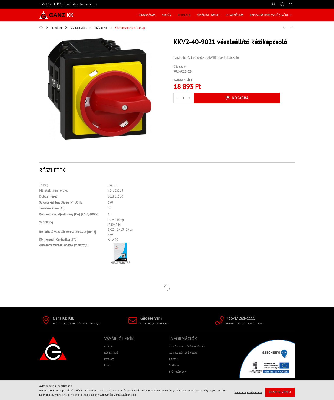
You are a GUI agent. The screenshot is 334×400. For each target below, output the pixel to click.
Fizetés (173, 359)
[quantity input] (183, 98)
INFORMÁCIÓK (234, 15)
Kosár (107, 365)
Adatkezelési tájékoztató (183, 352)
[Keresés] (282, 4)
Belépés (109, 346)
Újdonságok (147, 15)
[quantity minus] (177, 98)
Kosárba (240, 98)
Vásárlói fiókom (208, 15)
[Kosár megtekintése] (290, 4)
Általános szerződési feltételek (187, 346)
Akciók (166, 15)
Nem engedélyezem (248, 392)
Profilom (109, 359)
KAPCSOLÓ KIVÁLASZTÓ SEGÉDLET (271, 15)
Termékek (184, 15)
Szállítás (174, 365)
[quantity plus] (189, 98)
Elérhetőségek (177, 371)
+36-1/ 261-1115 (51, 4)
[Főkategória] (41, 28)
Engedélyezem (280, 392)
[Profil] (273, 4)
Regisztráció (111, 352)
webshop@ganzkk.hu (81, 4)
